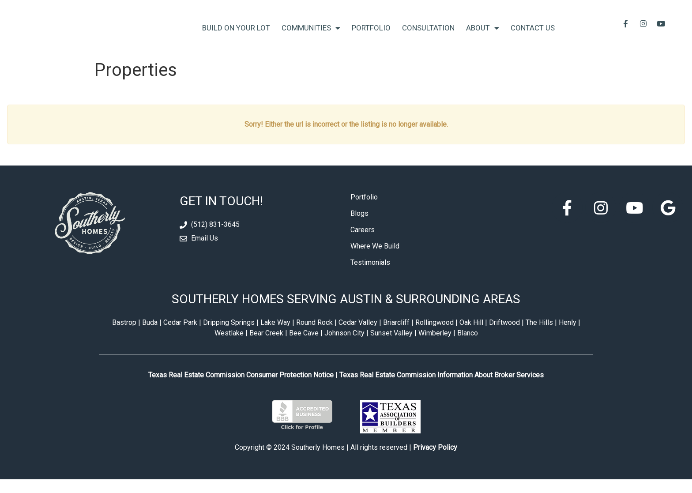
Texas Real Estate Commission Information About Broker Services (441, 388)
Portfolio (371, 34)
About (482, 34)
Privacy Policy (435, 461)
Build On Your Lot (236, 34)
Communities (311, 34)
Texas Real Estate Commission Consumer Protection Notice (241, 388)
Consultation (428, 34)
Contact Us (533, 34)
